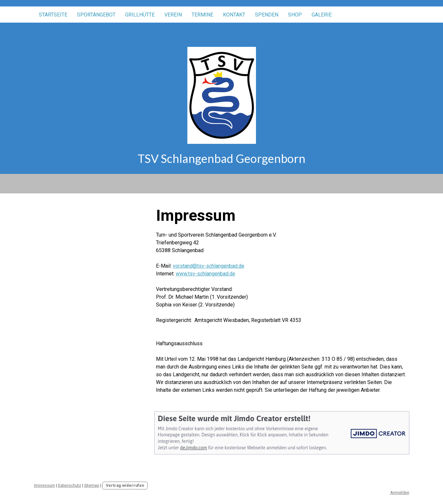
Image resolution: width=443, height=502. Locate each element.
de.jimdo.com (193, 447)
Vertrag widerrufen (125, 485)
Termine (202, 15)
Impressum (44, 485)
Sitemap (91, 485)
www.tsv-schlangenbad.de (205, 274)
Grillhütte (140, 15)
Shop (295, 15)
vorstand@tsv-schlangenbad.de (208, 266)
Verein (173, 15)
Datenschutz (69, 485)
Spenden (266, 15)
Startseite (53, 15)
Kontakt (234, 15)
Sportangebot (96, 15)
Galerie (322, 15)
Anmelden (399, 492)
